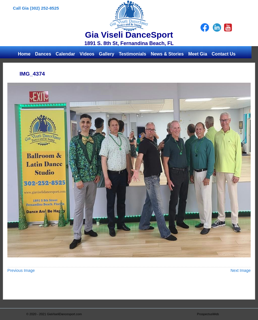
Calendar (65, 54)
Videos (87, 54)
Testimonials (132, 54)
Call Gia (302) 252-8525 (36, 8)
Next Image (241, 270)
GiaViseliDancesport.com (64, 314)
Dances (43, 54)
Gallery (106, 54)
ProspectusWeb (208, 314)
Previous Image (21, 270)
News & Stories (167, 54)
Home (24, 54)
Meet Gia (197, 54)
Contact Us (223, 54)
